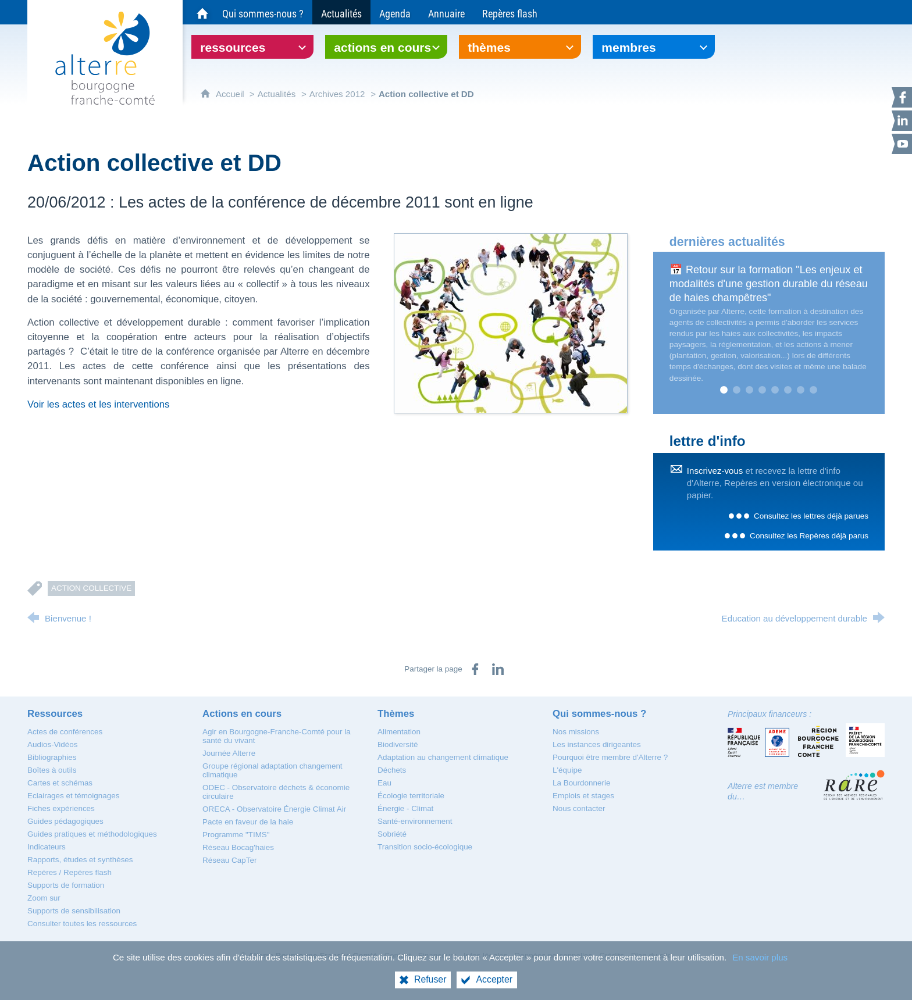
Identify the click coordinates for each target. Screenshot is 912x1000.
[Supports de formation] (65, 885)
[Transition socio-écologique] (424, 846)
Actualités (277, 94)
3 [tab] (750, 390)
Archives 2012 (337, 94)
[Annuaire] (446, 12)
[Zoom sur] (43, 898)
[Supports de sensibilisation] (73, 910)
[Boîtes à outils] (51, 770)
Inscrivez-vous (715, 471)
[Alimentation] (399, 731)
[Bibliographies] (51, 757)
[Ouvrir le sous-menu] (252, 47)
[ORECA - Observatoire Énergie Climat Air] (274, 809)
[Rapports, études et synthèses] (80, 859)
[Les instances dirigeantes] (597, 744)
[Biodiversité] (397, 744)
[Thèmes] (395, 713)
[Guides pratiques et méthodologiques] (92, 834)
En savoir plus (760, 957)
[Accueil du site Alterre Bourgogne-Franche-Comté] (202, 12)
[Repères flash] (509, 12)
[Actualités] (341, 12)
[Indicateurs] (46, 846)
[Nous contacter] (579, 808)
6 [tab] (788, 390)
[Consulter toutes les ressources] (82, 923)
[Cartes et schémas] (59, 782)
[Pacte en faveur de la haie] (247, 821)
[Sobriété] (392, 834)
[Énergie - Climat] (405, 808)
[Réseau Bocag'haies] (238, 847)
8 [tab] (814, 390)
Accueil (231, 94)
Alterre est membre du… (763, 791)
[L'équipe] (567, 770)
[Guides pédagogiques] (65, 821)
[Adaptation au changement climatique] (442, 757)
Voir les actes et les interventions (98, 404)
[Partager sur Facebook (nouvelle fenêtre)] (475, 669)
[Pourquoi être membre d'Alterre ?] (610, 757)
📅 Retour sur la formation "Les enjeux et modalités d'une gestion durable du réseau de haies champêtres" (768, 283)
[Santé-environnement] (414, 821)
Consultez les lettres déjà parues (811, 516)
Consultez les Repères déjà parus (809, 535)
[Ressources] (55, 713)
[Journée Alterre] (228, 753)
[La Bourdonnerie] (581, 782)
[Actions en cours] (242, 713)
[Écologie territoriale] (410, 795)
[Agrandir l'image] (511, 322)
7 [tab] (801, 390)
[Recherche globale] (874, 12)
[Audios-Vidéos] (52, 744)
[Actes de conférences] (64, 731)
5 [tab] (775, 390)
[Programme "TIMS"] (236, 834)
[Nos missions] (576, 731)
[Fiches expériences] (61, 808)
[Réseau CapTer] (229, 860)
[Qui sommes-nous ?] (262, 12)
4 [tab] (762, 390)
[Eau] (384, 782)
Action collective (91, 588)
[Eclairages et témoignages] (73, 795)
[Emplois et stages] (583, 795)
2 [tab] (737, 390)
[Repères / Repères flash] (69, 872)
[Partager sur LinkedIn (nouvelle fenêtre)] (498, 669)
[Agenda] (394, 12)
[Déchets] (391, 770)
